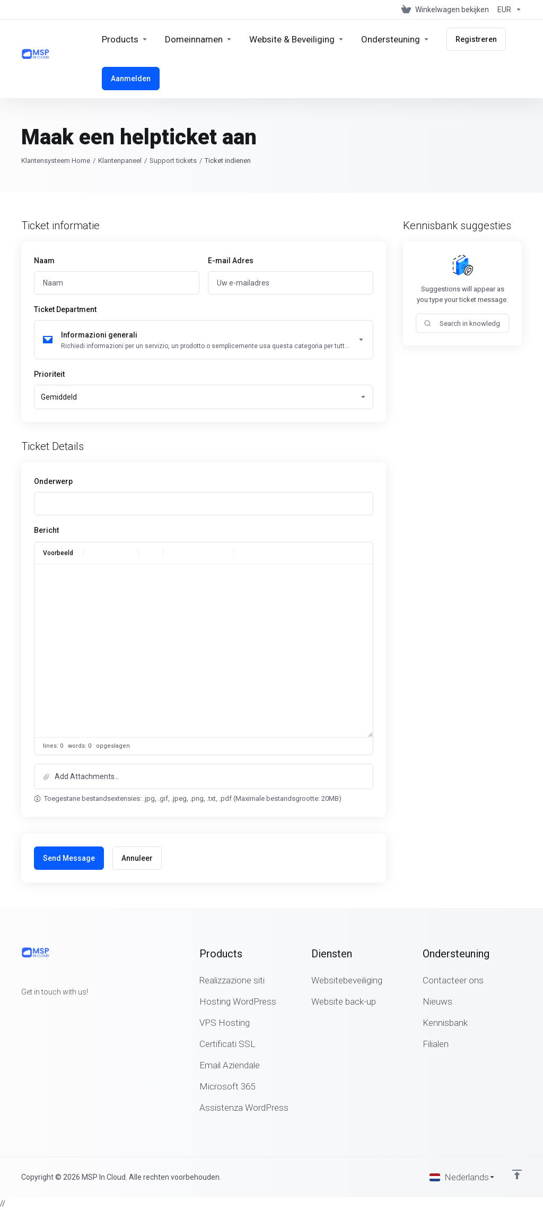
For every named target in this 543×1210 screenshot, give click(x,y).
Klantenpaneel (120, 161)
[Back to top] (517, 1174)
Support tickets (173, 161)
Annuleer (137, 858)
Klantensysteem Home (55, 161)
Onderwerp (53, 481)
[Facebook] (21, 1011)
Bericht (46, 530)
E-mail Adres (230, 260)
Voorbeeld (58, 553)
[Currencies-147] (507, 9)
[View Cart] (445, 9)
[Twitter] (38, 1011)
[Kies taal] (462, 1177)
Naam (44, 260)
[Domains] (198, 39)
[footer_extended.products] (124, 39)
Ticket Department (65, 309)
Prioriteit (49, 374)
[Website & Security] (297, 39)
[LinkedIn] (55, 1011)
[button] (203, 776)
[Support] (395, 39)
